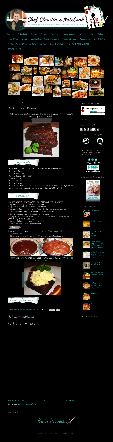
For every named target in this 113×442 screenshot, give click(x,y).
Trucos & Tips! (12, 39)
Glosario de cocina (51, 39)
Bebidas (44, 34)
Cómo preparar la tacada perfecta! (97, 263)
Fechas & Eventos (56, 44)
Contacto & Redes (14, 49)
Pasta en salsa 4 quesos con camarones (96, 233)
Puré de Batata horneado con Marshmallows (96, 285)
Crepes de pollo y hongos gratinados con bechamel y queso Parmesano (97, 245)
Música (10, 44)
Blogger (72, 433)
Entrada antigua (68, 400)
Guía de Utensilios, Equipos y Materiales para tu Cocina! (97, 255)
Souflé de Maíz (96, 221)
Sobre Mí (10, 34)
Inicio (43, 400)
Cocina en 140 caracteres (26, 44)
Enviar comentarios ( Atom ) (28, 404)
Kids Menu (55, 34)
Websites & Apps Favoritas (78, 44)
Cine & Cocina (99, 39)
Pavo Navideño (96, 304)
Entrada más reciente (16, 400)
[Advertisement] (41, 384)
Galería (42, 44)
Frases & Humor (69, 39)
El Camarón (95, 211)
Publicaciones (85, 39)
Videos (24, 39)
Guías (100, 34)
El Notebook (22, 34)
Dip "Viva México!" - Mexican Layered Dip (97, 275)
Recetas (34, 34)
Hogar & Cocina (69, 34)
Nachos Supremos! (97, 293)
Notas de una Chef (86, 34)
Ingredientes (36, 39)
